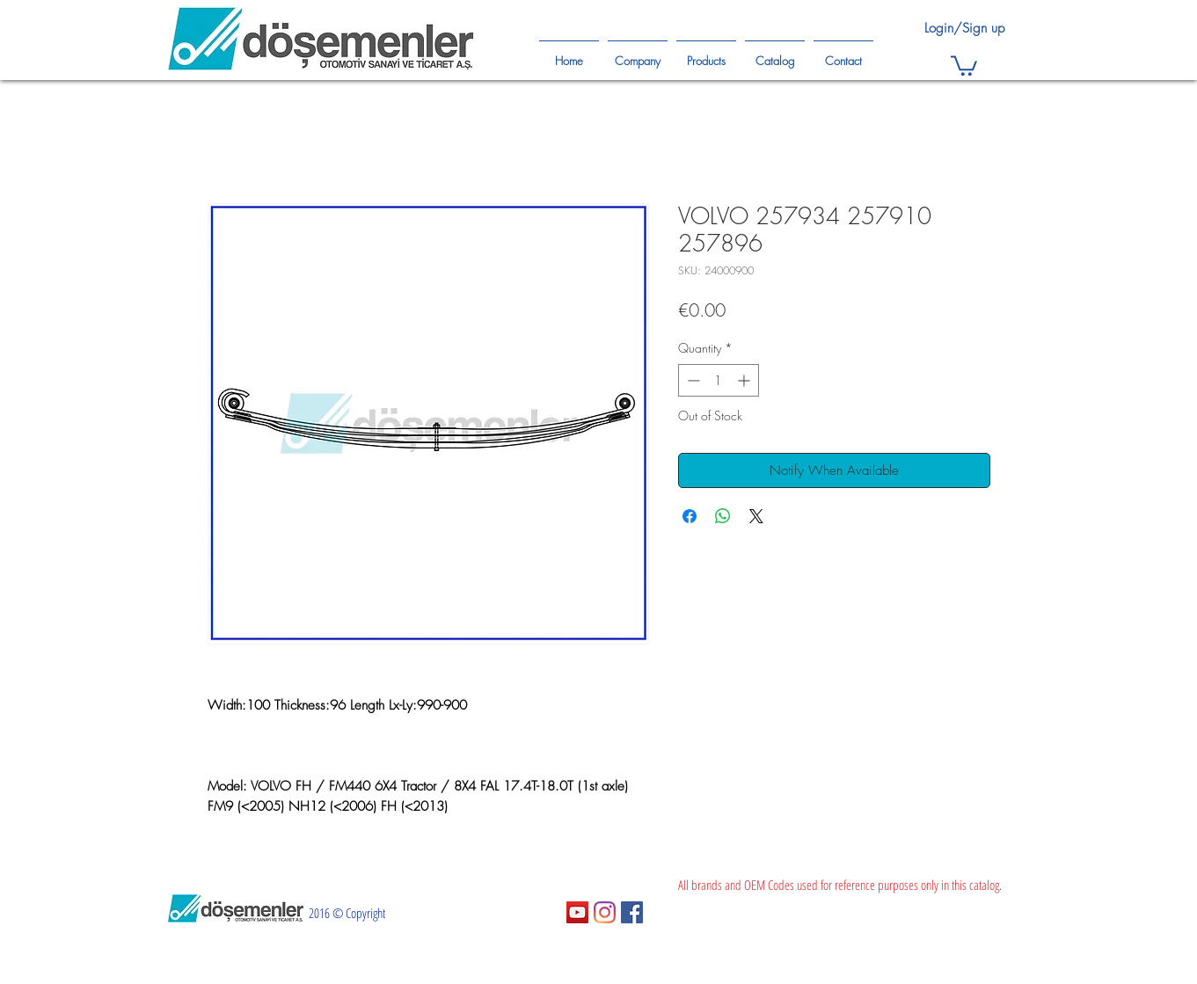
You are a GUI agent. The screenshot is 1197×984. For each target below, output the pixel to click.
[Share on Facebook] (689, 516)
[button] (964, 65)
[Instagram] (605, 912)
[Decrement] (692, 380)
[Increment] (745, 380)
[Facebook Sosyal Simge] (632, 912)
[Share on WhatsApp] (723, 516)
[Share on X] (756, 516)
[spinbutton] (718, 380)
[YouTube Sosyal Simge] (577, 912)
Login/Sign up (964, 28)
